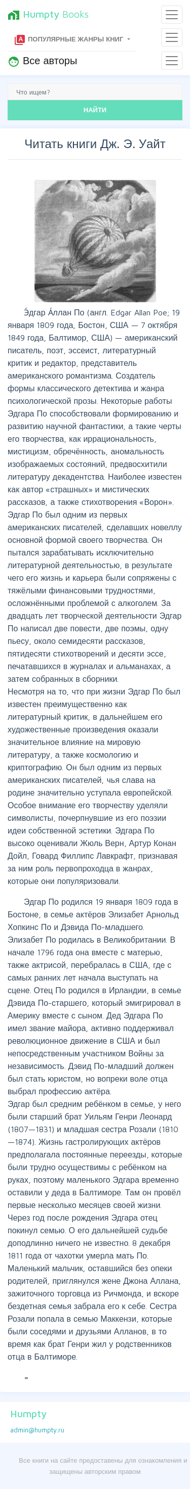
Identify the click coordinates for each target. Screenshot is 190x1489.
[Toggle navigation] (171, 15)
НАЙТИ (95, 110)
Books (48, 14)
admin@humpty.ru (37, 1430)
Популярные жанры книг (69, 40)
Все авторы (42, 61)
